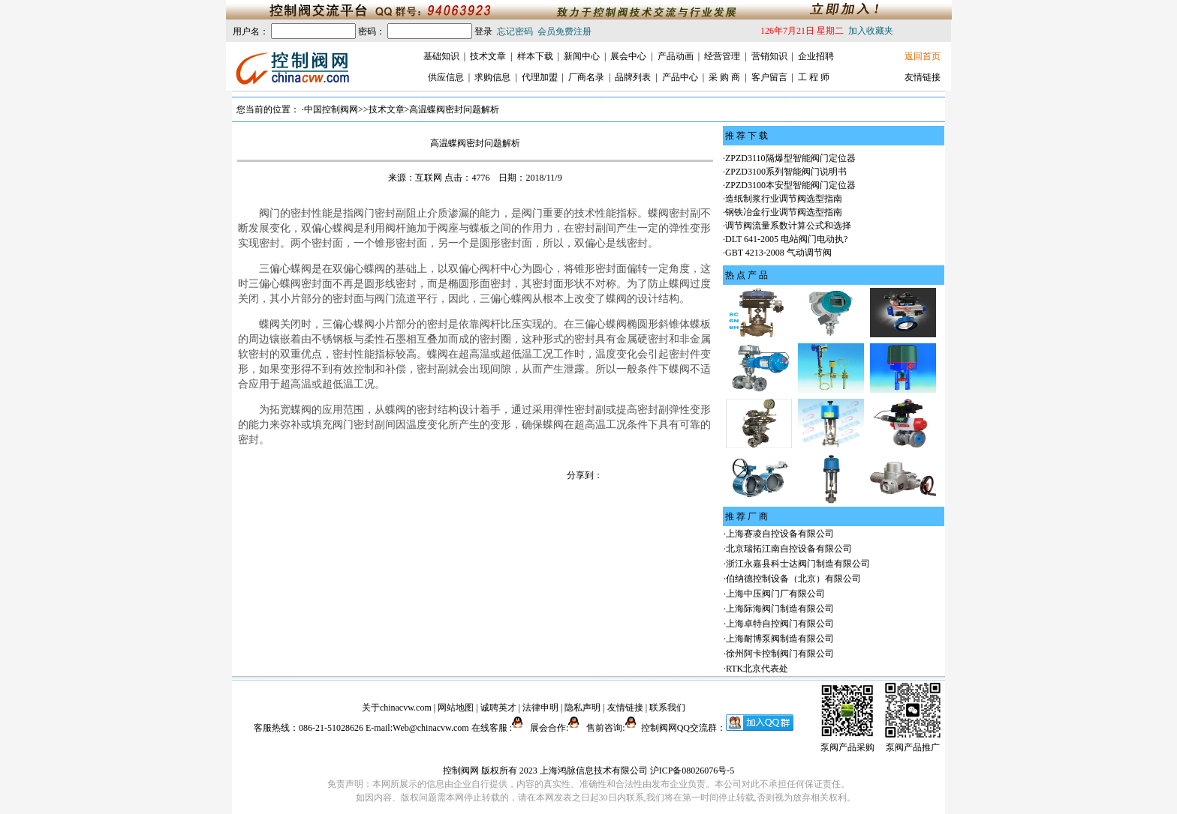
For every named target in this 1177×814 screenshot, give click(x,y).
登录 (483, 31)
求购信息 (492, 77)
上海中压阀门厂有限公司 (775, 593)
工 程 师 (813, 77)
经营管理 (722, 56)
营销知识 (769, 56)
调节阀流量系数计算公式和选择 (788, 225)
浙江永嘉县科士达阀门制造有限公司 (798, 563)
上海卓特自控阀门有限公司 (780, 623)
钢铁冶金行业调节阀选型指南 (783, 212)
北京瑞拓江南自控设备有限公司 (789, 548)
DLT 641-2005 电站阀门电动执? (786, 239)
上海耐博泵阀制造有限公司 (780, 638)
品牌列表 (633, 77)
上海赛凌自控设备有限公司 (780, 533)
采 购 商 (724, 77)
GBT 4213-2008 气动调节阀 (778, 252)
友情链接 (923, 77)
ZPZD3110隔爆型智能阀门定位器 (790, 158)
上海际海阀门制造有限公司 (780, 608)
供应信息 (446, 77)
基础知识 (441, 56)
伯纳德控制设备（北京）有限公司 (793, 578)
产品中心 (680, 77)
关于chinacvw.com (397, 707)
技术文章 (488, 56)
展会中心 (628, 56)
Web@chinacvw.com (431, 728)
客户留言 (769, 77)
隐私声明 (582, 707)
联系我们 (667, 707)
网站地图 (455, 707)
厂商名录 (586, 77)
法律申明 (540, 707)
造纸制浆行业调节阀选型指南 (783, 198)
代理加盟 (540, 77)
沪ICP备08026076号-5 (692, 770)
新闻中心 (582, 56)
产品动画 (676, 56)
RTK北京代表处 (757, 668)
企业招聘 (816, 56)
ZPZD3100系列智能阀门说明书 (786, 171)
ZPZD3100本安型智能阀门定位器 (790, 185)
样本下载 (535, 56)
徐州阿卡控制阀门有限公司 (780, 653)
